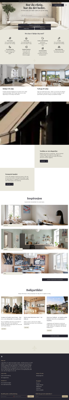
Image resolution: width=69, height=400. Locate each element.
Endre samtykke (39, 390)
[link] (49, 5)
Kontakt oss (39, 1)
